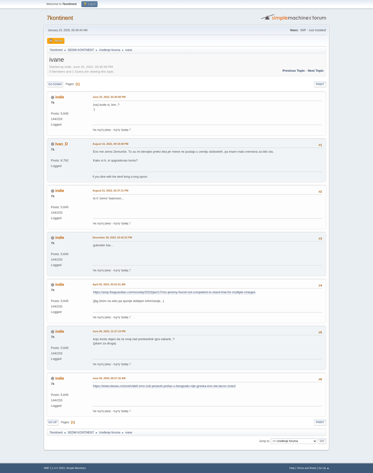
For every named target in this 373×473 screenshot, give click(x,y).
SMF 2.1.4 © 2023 (54, 468)
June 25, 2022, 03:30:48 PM (109, 97)
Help (292, 468)
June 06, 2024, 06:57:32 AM (109, 378)
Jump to (264, 441)
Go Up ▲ (324, 468)
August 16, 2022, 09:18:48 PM (110, 143)
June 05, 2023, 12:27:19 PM (109, 331)
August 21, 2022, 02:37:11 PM (110, 190)
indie (59, 97)
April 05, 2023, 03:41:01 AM (109, 284)
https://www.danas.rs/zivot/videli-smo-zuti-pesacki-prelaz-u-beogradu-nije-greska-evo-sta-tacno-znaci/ (164, 386)
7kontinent (60, 18)
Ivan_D (61, 144)
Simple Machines (76, 468)
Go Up (52, 422)
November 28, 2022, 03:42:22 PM (112, 237)
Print (320, 84)
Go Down (55, 84)
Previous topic (293, 70)
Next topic (316, 70)
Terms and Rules (306, 468)
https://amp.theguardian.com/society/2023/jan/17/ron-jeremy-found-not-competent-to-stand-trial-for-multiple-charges (174, 292)
